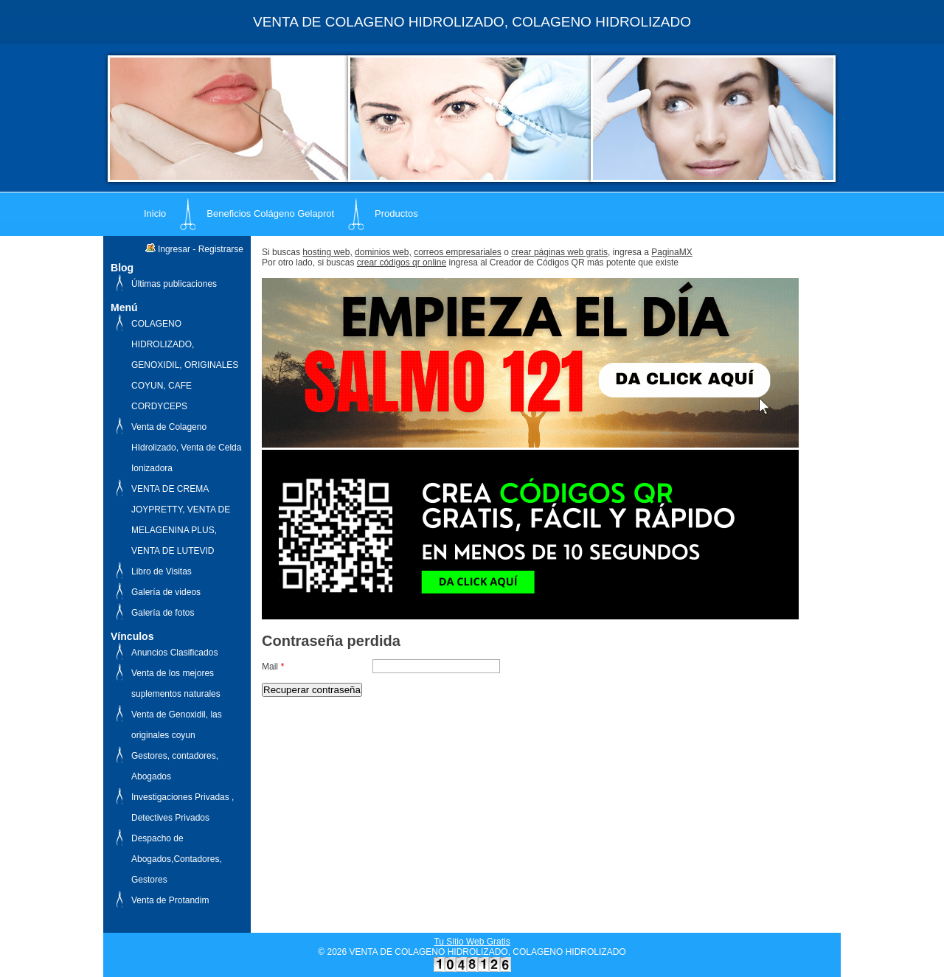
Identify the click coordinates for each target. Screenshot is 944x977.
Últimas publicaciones (174, 284)
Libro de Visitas (161, 571)
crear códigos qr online (401, 262)
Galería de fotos (162, 613)
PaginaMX (671, 252)
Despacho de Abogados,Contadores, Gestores (176, 859)
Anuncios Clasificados (174, 652)
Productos (396, 213)
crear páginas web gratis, (560, 252)
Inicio (155, 213)
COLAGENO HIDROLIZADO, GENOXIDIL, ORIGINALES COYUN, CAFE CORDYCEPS (184, 365)
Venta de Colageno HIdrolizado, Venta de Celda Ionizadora (186, 447)
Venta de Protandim (170, 900)
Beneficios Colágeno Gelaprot (270, 213)
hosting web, (327, 252)
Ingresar (174, 249)
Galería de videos (166, 592)
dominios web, (383, 252)
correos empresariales (458, 252)
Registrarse (220, 249)
